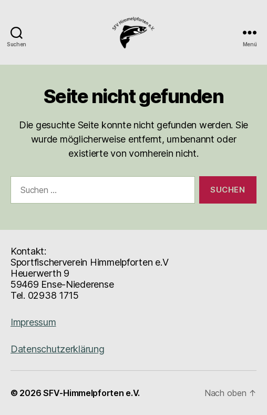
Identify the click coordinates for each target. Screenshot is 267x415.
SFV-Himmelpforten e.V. (91, 393)
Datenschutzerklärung (58, 349)
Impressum (33, 322)
